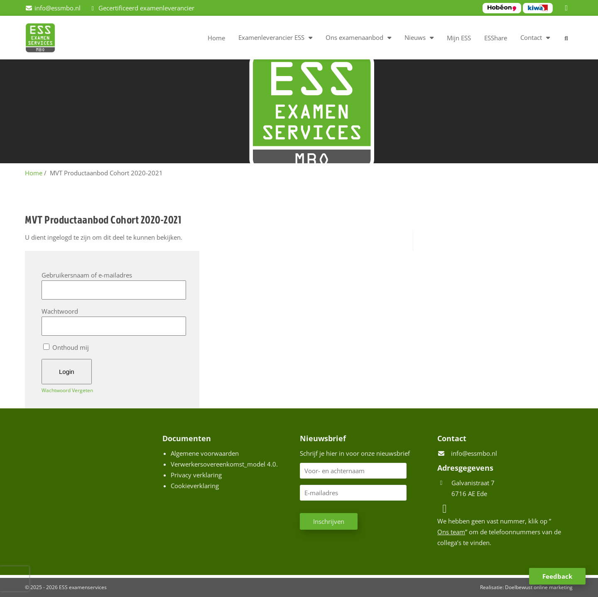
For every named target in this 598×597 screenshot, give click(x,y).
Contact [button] (531, 37)
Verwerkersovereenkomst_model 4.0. (224, 464)
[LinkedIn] (567, 8)
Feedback (557, 576)
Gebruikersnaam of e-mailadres (87, 275)
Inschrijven (328, 521)
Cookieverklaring (195, 486)
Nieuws (415, 37)
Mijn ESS (459, 38)
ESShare (495, 38)
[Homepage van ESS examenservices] (44, 39)
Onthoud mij (66, 347)
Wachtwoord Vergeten (67, 390)
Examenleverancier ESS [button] (271, 37)
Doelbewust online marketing (539, 587)
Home (216, 38)
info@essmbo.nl (474, 453)
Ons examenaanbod (354, 37)
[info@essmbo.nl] (53, 8)
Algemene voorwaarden (205, 453)
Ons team (451, 532)
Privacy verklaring (196, 475)
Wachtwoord (60, 311)
